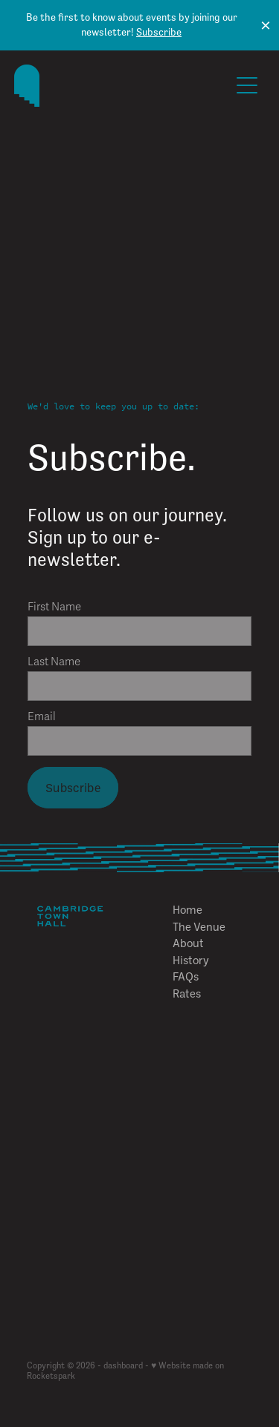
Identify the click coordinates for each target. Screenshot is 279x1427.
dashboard (123, 1365)
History (191, 959)
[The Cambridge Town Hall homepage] (122, 86)
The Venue (199, 926)
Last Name (54, 662)
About (188, 942)
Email (42, 716)
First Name (54, 607)
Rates (187, 993)
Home (187, 909)
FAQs (186, 976)
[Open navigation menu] (247, 85)
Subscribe (159, 32)
